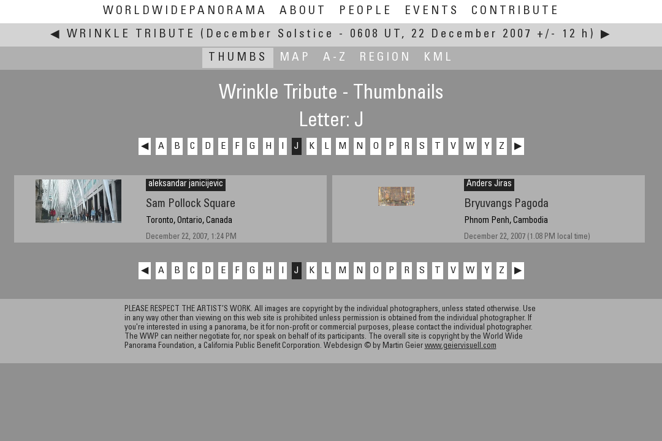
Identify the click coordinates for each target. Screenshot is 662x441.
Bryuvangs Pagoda (506, 204)
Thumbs (237, 58)
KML (439, 58)
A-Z (335, 58)
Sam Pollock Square (190, 204)
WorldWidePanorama (185, 11)
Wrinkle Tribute (131, 34)
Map (295, 58)
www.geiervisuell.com (460, 346)
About (303, 11)
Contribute (515, 11)
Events (432, 11)
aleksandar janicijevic (185, 184)
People (365, 11)
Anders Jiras (489, 184)
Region (385, 58)
